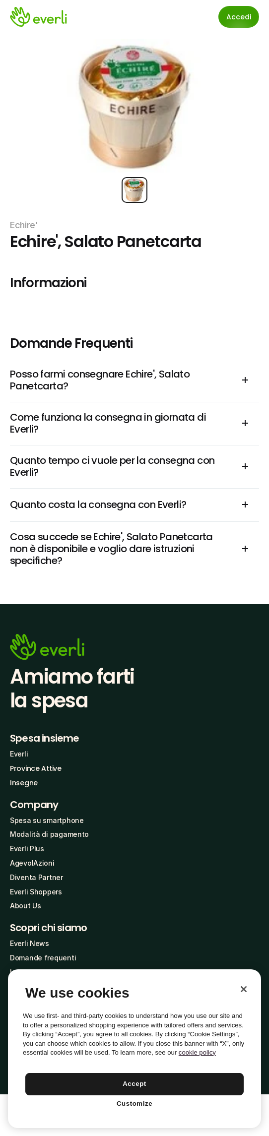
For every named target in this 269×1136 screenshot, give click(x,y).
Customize (134, 1103)
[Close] (244, 989)
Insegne (24, 783)
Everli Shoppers (36, 891)
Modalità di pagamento (49, 834)
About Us (25, 905)
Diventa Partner (36, 877)
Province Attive (36, 768)
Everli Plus (27, 848)
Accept (134, 1083)
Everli (19, 754)
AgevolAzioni (32, 863)
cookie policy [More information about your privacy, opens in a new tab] (197, 1052)
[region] (134, 1048)
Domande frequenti (43, 957)
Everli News (29, 943)
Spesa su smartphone (47, 820)
